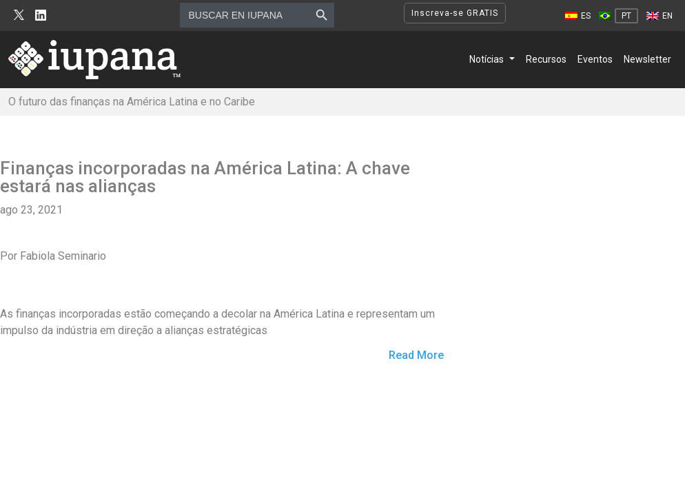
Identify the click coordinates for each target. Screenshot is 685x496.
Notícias (486, 59)
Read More (416, 356)
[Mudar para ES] (578, 16)
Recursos (546, 59)
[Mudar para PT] (618, 16)
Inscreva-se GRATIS (454, 13)
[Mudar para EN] (659, 16)
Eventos (595, 59)
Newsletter (647, 59)
